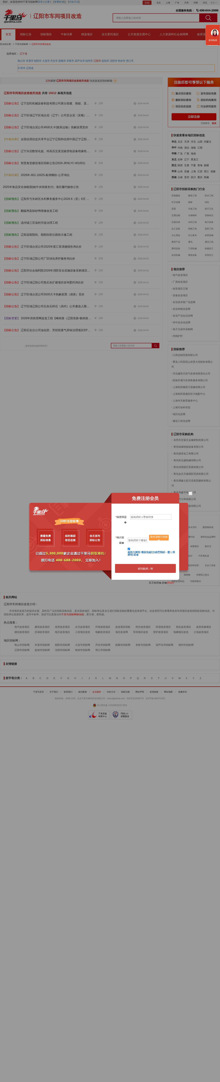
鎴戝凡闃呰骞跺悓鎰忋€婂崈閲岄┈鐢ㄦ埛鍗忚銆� (151, 553)
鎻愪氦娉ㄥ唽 (145, 568)
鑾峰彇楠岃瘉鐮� (159, 537)
